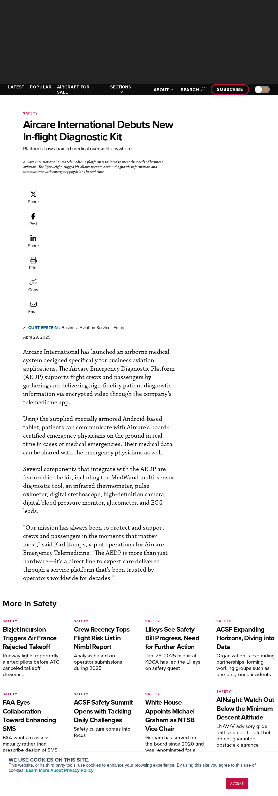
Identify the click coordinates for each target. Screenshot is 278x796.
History (224, 723)
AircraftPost (21, 727)
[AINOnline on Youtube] (15, 683)
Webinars (155, 737)
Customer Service (92, 715)
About (223, 708)
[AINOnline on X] (26, 683)
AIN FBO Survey (24, 708)
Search (192, 90)
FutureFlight (18, 742)
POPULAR (40, 87)
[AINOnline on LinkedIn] (36, 683)
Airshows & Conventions (168, 745)
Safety (30, 113)
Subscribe (230, 89)
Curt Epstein (43, 218)
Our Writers (228, 715)
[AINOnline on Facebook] (4, 683)
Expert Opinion (160, 715)
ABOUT (164, 89)
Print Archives (159, 708)
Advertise (229, 737)
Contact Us (227, 730)
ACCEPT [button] (237, 783)
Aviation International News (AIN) (31, 717)
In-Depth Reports (162, 723)
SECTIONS (120, 89)
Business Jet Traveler (29, 735)
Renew (83, 723)
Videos (153, 730)
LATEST (16, 87)
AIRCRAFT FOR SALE (73, 89)
